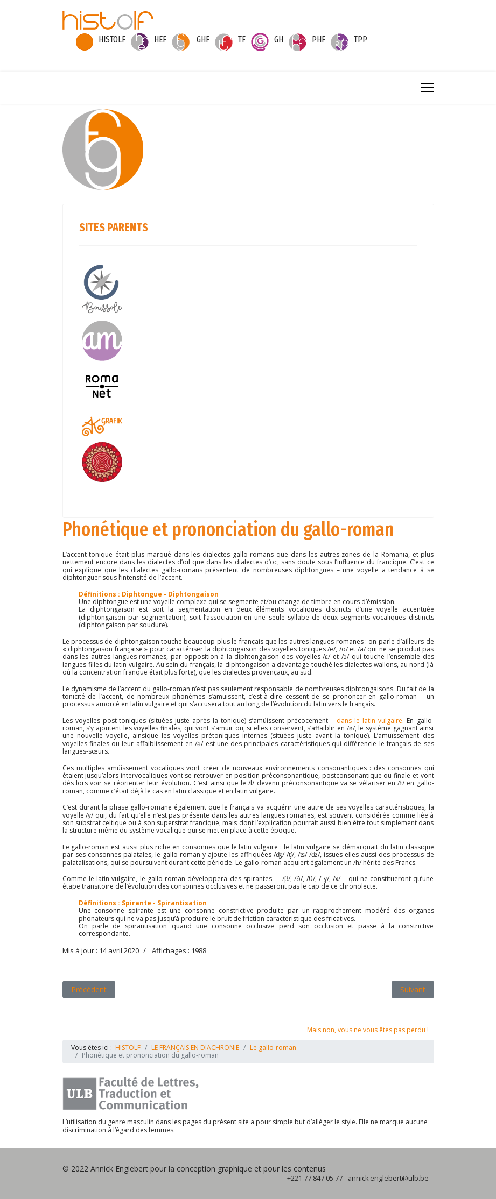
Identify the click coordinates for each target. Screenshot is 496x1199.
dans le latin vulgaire (369, 720)
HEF (160, 39)
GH (278, 39)
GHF (203, 39)
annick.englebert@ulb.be (388, 1178)
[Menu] (427, 88)
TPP (360, 39)
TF (242, 39)
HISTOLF (112, 39)
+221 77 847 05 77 (315, 1178)
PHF (318, 39)
